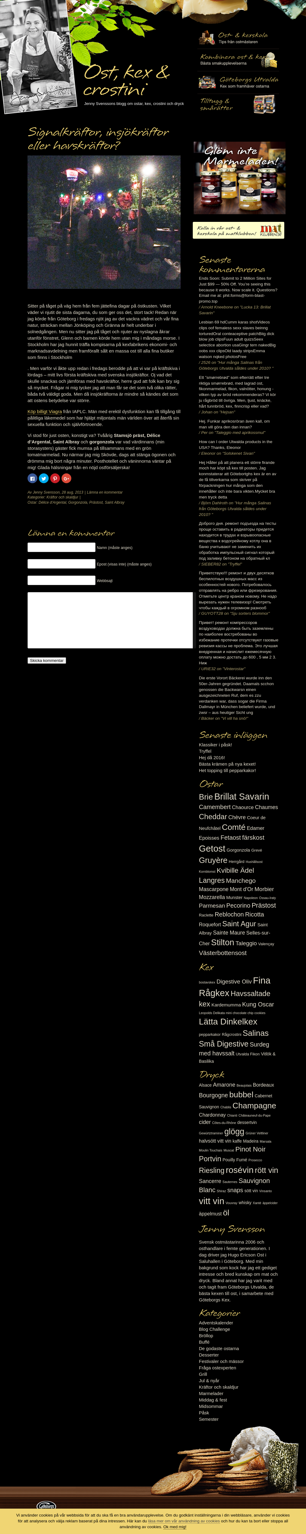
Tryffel (205, 751)
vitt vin (211, 1201)
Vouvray (231, 1203)
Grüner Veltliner (257, 1133)
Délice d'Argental (52, 502)
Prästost (96, 502)
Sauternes (229, 1182)
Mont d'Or (241, 889)
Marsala (265, 1141)
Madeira (250, 1141)
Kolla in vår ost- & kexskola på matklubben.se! (238, 230)
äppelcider (270, 1203)
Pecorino (238, 905)
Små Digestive (223, 1043)
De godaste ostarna (219, 1348)
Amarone (224, 1085)
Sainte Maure (229, 933)
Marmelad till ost (239, 178)
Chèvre (237, 817)
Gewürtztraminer (211, 1133)
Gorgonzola (77, 502)
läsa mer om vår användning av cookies (184, 1521)
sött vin (251, 1190)
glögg (234, 1131)
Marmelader (211, 1393)
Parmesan (212, 905)
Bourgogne (213, 1095)
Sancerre (210, 1181)
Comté (234, 827)
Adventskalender (216, 1322)
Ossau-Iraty (267, 898)
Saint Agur (239, 924)
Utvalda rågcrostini (238, 105)
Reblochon (229, 914)
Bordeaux (263, 1085)
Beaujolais (244, 1085)
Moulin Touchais (210, 1150)
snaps (235, 1190)
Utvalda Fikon (248, 1054)
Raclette (206, 915)
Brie (206, 797)
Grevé (256, 850)
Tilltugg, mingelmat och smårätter (238, 60)
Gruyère (213, 860)
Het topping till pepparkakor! (227, 770)
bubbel (241, 1094)
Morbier (264, 889)
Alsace (205, 1085)
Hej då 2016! (212, 757)
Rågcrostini (231, 1034)
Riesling (211, 1170)
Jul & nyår (209, 1380)
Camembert (215, 807)
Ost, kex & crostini (126, 77)
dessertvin (247, 1122)
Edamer (255, 828)
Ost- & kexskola (238, 38)
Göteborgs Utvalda (238, 82)
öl (226, 1212)
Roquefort (210, 924)
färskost (253, 837)
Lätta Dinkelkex (228, 1021)
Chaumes (266, 807)
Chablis (225, 1107)
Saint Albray (114, 502)
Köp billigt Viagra (45, 411)
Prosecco (255, 1160)
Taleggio (246, 943)
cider (205, 1122)
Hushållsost (254, 862)
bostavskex (207, 982)
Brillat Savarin (241, 796)
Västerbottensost (223, 952)
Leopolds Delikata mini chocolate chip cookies (232, 1013)
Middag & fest (213, 1399)
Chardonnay (212, 1115)
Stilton (222, 942)
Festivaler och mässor (221, 1361)
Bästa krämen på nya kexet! (227, 764)
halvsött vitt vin (215, 1141)
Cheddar (213, 816)
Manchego (241, 880)
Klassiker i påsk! (215, 744)
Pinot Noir (250, 1149)
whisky (245, 1202)
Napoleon (251, 898)
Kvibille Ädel (235, 870)
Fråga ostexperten (217, 1367)
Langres (212, 880)
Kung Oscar (258, 1004)
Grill (203, 1374)
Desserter (209, 1354)
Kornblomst (207, 871)
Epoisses (209, 838)
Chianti (232, 1115)
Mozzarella (212, 897)
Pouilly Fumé (234, 1159)
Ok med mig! (175, 1527)
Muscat (228, 1150)
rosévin (240, 1170)
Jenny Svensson (46, 492)
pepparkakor (210, 1034)
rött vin (266, 1170)
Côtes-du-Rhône (224, 1123)
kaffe (237, 1141)
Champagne (254, 1105)
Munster (234, 897)
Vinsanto (265, 1191)
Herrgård (236, 861)
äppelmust (210, 1213)
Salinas (256, 1033)
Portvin (210, 1159)
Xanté (257, 1203)
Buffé (204, 1342)
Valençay (266, 944)
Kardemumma (226, 1004)
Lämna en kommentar (105, 492)
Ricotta (254, 914)
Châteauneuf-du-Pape (254, 1115)
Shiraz (221, 1191)
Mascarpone (214, 889)
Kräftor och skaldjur (62, 497)
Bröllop (206, 1335)
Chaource (243, 807)
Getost (212, 848)
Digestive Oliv (234, 981)
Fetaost (231, 837)
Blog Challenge (214, 1329)
